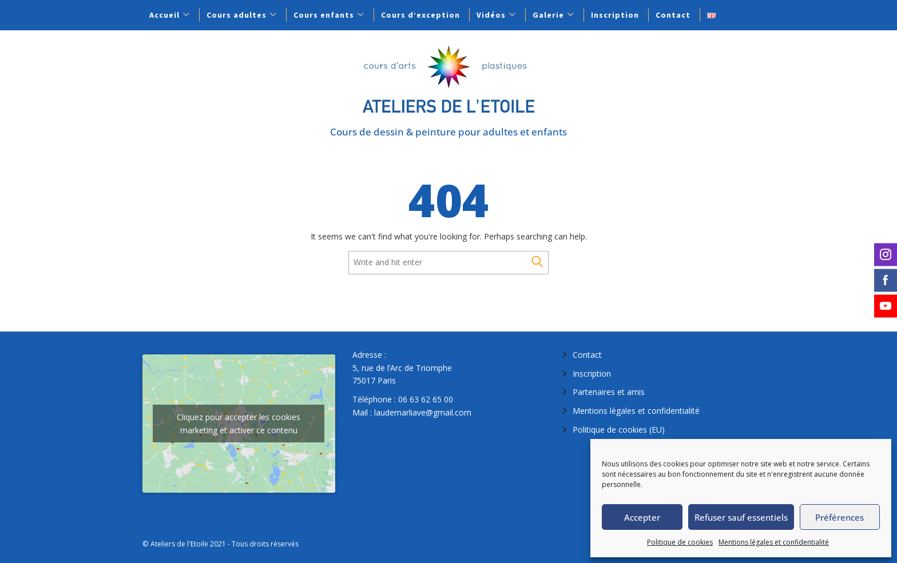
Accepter (642, 517)
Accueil (164, 15)
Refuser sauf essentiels (741, 517)
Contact (673, 15)
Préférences (839, 517)
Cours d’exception (420, 15)
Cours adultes (237, 15)
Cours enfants (323, 15)
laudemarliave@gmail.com (422, 412)
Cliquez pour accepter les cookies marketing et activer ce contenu (238, 424)
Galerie (548, 15)
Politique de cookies (680, 542)
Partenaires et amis (609, 391)
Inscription (615, 15)
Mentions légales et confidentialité (774, 542)
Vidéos (491, 15)
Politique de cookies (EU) (619, 429)
